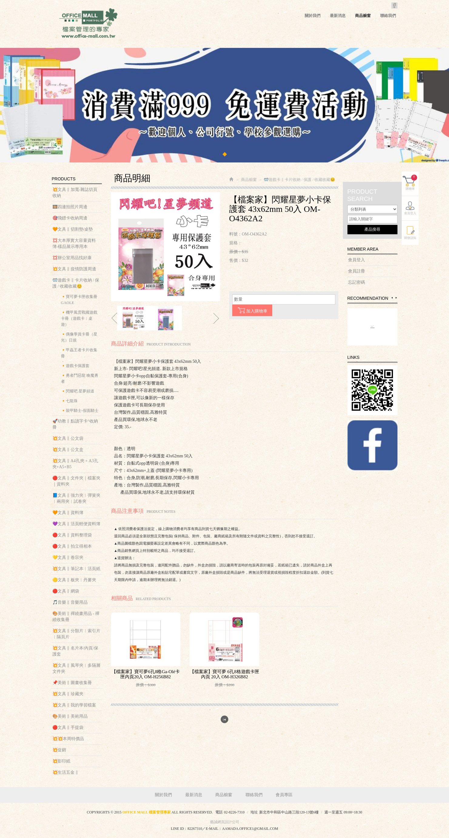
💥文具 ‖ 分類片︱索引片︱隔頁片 (76, 634)
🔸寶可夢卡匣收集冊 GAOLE (79, 299)
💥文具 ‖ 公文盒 (67, 449)
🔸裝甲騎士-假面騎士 (80, 410)
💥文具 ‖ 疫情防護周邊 (74, 269)
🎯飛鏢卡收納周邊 (69, 218)
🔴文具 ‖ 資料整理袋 (72, 535)
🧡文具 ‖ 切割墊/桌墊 (72, 229)
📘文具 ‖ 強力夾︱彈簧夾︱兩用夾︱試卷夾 (76, 498)
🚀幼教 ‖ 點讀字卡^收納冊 (75, 424)
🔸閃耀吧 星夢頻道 (77, 391)
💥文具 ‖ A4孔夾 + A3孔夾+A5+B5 (75, 464)
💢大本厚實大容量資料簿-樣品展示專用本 (74, 243)
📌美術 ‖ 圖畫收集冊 (72, 682)
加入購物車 (252, 310)
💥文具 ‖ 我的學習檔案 (74, 705)
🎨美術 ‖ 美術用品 (70, 716)
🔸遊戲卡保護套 (75, 365)
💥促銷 (59, 750)
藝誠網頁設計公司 (224, 822)
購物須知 (410, 237)
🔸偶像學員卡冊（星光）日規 (79, 337)
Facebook (394, 5)
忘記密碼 (356, 282)
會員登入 (356, 260)
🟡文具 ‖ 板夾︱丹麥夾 (74, 580)
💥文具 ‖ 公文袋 (67, 438)
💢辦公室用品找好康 (72, 257)
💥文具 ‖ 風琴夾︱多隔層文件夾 (76, 668)
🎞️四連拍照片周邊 (69, 207)
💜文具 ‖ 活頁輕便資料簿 (76, 524)
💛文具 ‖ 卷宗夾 (67, 557)
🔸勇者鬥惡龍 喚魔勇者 (79, 378)
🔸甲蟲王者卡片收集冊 (79, 353)
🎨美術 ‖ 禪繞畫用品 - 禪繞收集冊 (76, 616)
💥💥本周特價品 (68, 738)
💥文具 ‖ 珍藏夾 (67, 694)
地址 (254, 812)
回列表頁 (224, 719)
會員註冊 (356, 271)
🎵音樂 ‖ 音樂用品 (70, 602)
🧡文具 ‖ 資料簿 (67, 512)
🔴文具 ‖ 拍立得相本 (72, 546)
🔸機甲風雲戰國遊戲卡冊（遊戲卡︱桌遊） (79, 318)
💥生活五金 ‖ (65, 772)
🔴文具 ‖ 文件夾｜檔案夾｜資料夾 (76, 481)
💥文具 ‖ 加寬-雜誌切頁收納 (75, 192)
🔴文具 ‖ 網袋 (65, 591)
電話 (219, 812)
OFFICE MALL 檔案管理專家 (88, 24)
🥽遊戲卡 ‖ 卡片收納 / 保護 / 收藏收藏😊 (75, 283)
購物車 (411, 182)
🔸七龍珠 (69, 401)
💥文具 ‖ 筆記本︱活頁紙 (76, 568)
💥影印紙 (61, 761)
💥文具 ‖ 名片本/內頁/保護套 (75, 651)
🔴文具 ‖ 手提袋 (67, 727)
